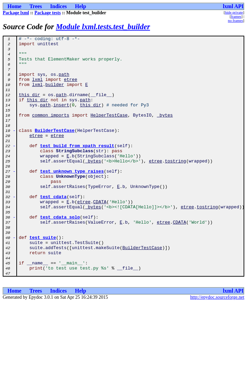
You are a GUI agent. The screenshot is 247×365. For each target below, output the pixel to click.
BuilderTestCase (55, 149)
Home (14, 6)
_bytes (165, 131)
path (64, 82)
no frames (235, 20)
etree (70, 88)
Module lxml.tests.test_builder (103, 26)
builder (54, 94)
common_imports (50, 131)
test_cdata (53, 229)
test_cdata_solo (60, 253)
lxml (37, 88)
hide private (234, 12)
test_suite (43, 278)
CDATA (99, 235)
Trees (36, 6)
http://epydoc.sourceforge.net (217, 345)
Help (80, 6)
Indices (58, 6)
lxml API (233, 6)
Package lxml (16, 12)
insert (61, 119)
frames (236, 16)
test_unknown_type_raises (72, 198)
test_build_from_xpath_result (77, 168)
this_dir (29, 107)
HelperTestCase (109, 131)
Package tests (47, 12)
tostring (175, 186)
